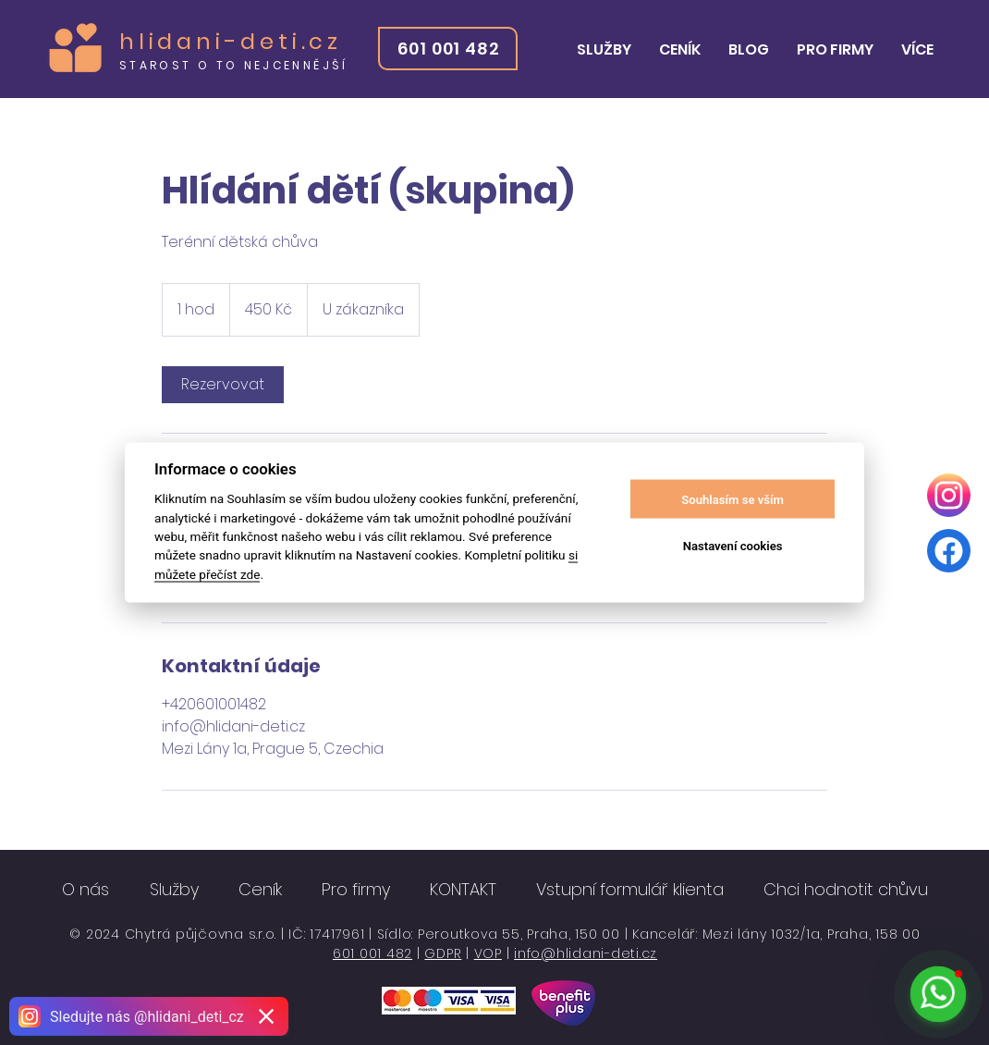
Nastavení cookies (733, 545)
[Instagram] (949, 495)
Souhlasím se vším (732, 499)
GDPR (442, 953)
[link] (223, 384)
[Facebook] (949, 550)
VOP (488, 953)
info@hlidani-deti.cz (585, 953)
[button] (604, 50)
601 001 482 (372, 953)
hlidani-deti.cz (230, 41)
